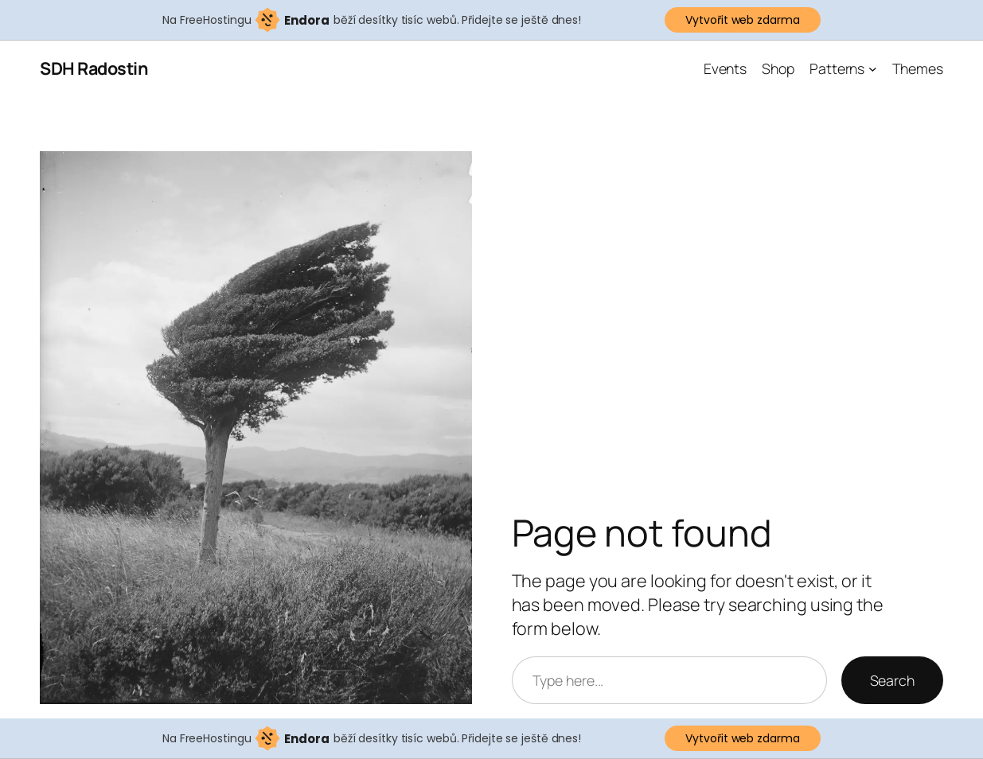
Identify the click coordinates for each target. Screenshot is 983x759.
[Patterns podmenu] (872, 68)
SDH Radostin (94, 68)
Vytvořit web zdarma (742, 20)
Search (892, 680)
